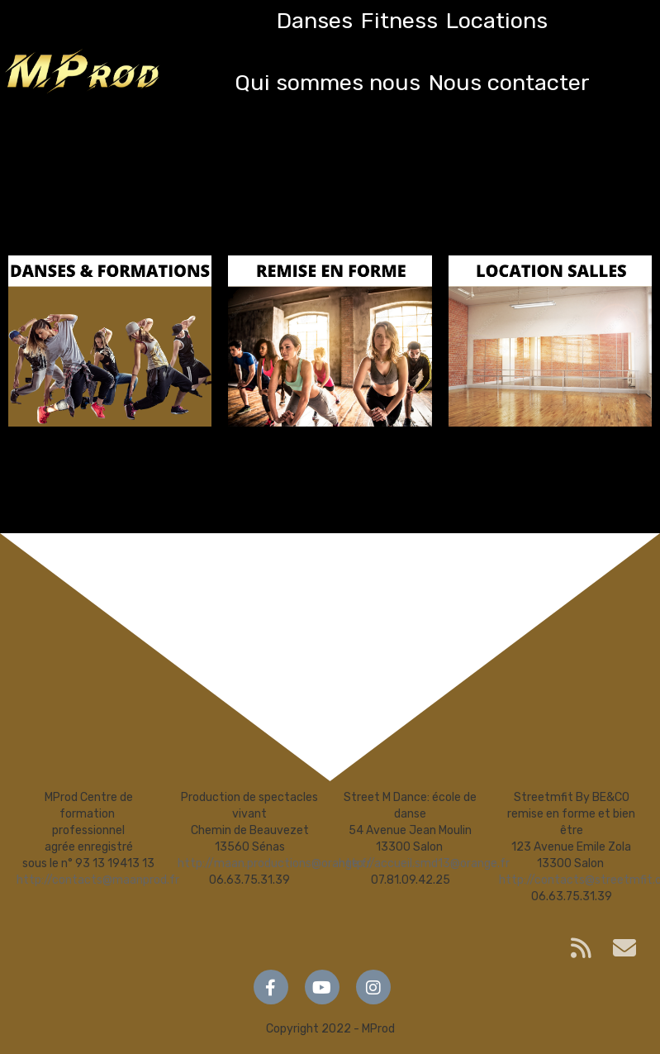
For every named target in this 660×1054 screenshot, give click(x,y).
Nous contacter (509, 82)
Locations (497, 20)
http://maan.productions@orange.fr (274, 863)
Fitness (399, 20)
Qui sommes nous (327, 82)
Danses (315, 20)
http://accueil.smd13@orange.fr (424, 863)
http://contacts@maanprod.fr (98, 880)
